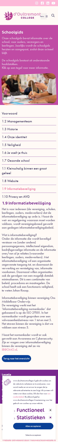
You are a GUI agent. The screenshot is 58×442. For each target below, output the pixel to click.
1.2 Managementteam (17, 121)
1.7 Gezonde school (16, 161)
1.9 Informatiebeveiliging (19, 189)
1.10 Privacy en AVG (16, 197)
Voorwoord (9, 113)
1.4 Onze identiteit (14, 137)
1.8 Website (10, 181)
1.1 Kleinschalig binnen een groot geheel (24, 170)
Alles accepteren (33, 426)
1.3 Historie (10, 129)
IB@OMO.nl (9, 349)
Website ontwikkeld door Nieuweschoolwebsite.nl (29, 440)
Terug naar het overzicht (16, 358)
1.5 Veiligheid (11, 145)
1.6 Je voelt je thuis (14, 153)
